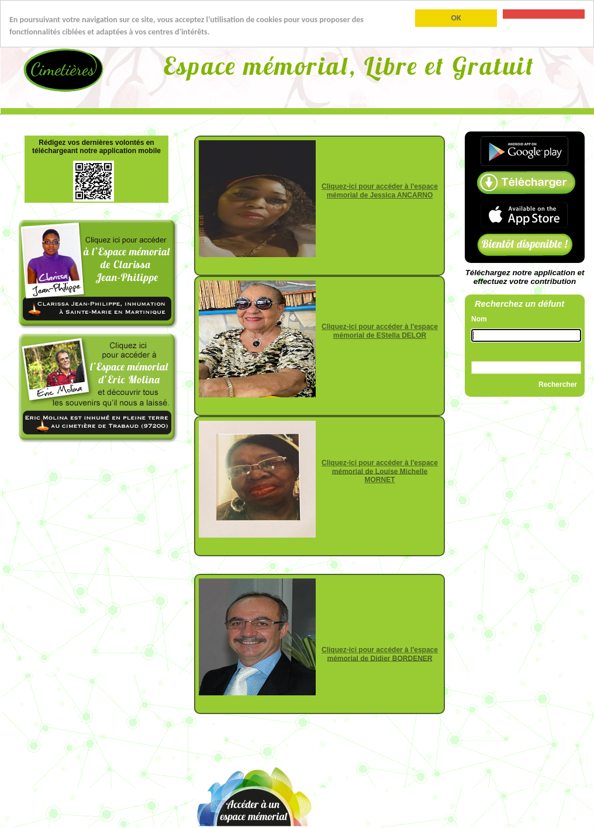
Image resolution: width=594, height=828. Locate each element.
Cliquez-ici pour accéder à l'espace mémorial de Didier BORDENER (380, 654)
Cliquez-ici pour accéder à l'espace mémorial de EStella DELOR (380, 331)
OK (456, 18)
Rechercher (557, 384)
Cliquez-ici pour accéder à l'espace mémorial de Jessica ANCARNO (380, 190)
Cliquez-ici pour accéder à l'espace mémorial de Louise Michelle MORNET (380, 471)
